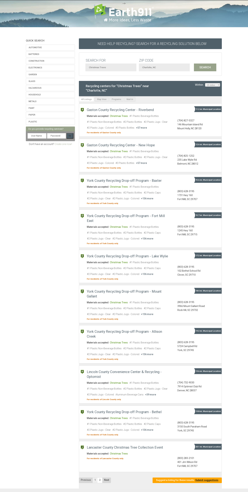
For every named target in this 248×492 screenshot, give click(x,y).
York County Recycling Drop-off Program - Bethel (124, 412)
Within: (207, 85)
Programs (116, 99)
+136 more (147, 198)
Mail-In (130, 99)
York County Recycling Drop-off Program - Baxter (124, 181)
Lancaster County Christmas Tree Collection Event (125, 447)
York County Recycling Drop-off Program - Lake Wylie (127, 256)
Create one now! (63, 144)
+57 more (141, 127)
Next (106, 480)
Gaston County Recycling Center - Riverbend (120, 110)
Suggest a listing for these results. (187, 480)
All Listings (86, 99)
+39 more (150, 394)
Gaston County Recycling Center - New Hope (121, 145)
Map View (101, 99)
